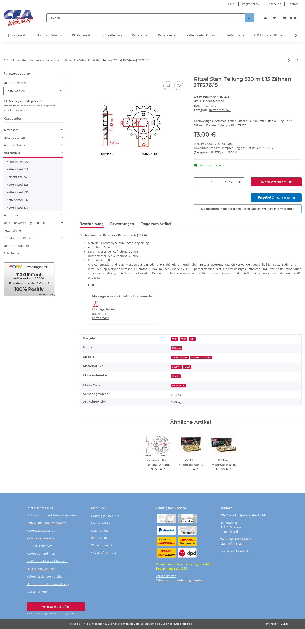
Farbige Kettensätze (40, 538)
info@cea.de (49, 105)
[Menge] (212, 182)
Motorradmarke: (14, 83)
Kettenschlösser (14, 145)
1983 (174, 339)
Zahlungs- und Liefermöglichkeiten (180, 580)
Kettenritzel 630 (18, 207)
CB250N (176, 366)
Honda (175, 376)
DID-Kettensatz (112, 35)
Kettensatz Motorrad (41, 531)
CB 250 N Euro (180, 357)
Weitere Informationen (278, 209)
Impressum (99, 538)
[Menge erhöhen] (239, 182)
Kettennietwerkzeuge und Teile (25, 223)
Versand (228, 144)
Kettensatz (10, 130)
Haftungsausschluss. (105, 516)
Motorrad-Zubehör (49, 35)
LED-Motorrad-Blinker (269, 35)
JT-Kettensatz (17, 35)
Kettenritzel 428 (18, 169)
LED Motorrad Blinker (18, 238)
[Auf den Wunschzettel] (178, 85)
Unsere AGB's (100, 523)
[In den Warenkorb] (83, 74)
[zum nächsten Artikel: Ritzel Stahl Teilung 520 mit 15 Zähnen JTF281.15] (289, 60)
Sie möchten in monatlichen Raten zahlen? (247, 209)
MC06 (187, 366)
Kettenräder (11, 215)
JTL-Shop (283, 623)
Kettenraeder (167, 35)
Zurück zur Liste (16, 60)
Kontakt (293, 4)
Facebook (242, 551)
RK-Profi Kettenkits (39, 546)
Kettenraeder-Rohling (201, 35)
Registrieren (250, 4)
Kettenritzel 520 (220, 110)
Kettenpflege (235, 35)
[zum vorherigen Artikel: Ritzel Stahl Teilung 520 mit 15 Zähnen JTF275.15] (297, 60)
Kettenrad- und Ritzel (41, 553)
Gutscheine (273, 4)
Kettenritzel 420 (18, 162)
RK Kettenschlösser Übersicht (47, 561)
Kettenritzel (140, 35)
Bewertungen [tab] (122, 224)
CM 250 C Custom (201, 357)
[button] (265, 18)
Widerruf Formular (104, 552)
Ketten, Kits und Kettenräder (47, 523)
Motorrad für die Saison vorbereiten (52, 515)
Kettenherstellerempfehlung (46, 576)
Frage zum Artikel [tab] (156, 224)
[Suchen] (145, 17)
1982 (183, 339)
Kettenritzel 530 (18, 192)
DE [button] (230, 4)
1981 (192, 339)
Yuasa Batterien (38, 592)
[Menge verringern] (198, 182)
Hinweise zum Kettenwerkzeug (48, 584)
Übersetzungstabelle (41, 569)
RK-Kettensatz (82, 35)
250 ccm (176, 348)
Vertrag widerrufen (55, 607)
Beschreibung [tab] (92, 224)
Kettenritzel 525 (18, 185)
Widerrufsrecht (101, 545)
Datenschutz (100, 531)
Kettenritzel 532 (18, 200)
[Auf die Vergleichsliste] (167, 85)
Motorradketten (14, 137)
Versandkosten (166, 576)
